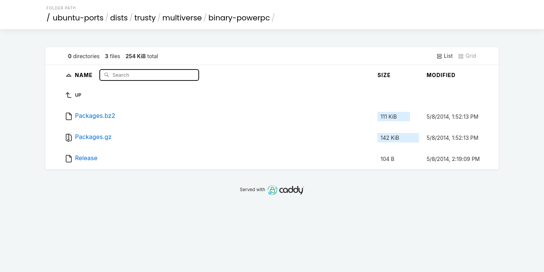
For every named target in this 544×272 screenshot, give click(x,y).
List (444, 56)
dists (119, 17)
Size (384, 75)
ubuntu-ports (78, 17)
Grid (467, 56)
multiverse (182, 17)
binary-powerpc (239, 17)
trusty (145, 17)
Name (84, 74)
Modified (441, 75)
